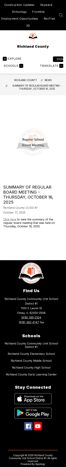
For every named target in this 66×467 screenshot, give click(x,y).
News (48, 80)
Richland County (25, 80)
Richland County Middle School (31, 360)
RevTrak (49, 18)
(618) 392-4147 (29, 322)
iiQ (28, 25)
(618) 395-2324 (31, 317)
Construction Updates (19, 5)
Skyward (46, 5)
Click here (9, 219)
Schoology (19, 11)
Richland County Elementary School (31, 353)
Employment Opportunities (19, 18)
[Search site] (61, 15)
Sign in (60, 59)
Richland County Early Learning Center (31, 374)
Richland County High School (31, 367)
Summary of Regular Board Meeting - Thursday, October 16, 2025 (37, 87)
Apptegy (40, 464)
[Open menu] (12, 59)
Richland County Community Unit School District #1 (31, 345)
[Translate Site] (51, 66)
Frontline (38, 11)
